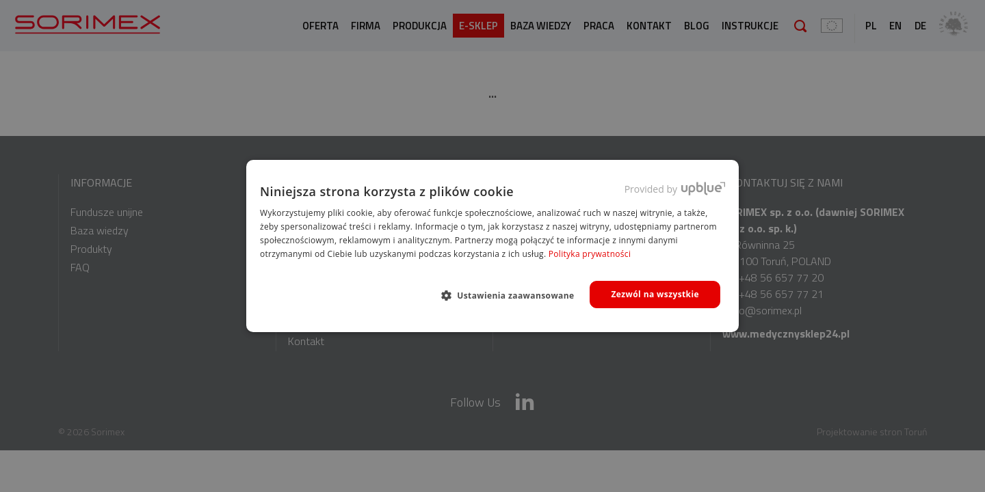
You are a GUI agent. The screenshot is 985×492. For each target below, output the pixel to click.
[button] (513, 295)
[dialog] (492, 246)
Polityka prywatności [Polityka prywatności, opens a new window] (590, 254)
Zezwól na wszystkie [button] (655, 294)
